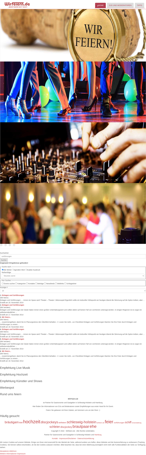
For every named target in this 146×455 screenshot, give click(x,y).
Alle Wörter (7, 270)
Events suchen (9, 284)
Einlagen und (13, 295)
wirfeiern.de (100, 423)
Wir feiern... (6, 317)
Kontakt (55, 438)
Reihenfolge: (6, 272)
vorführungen (119, 423)
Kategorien (20, 284)
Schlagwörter (70, 284)
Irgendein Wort (18, 270)
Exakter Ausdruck (32, 270)
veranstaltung (136, 423)
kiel (21, 422)
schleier (54, 426)
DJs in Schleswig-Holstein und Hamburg (5, 245)
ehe (93, 426)
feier (109, 421)
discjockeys (49, 422)
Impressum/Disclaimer (67, 438)
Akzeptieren (4, 451)
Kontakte (30, 284)
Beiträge (39, 284)
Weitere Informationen (8, 454)
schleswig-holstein (81, 422)
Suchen (4, 260)
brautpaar (81, 426)
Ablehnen (12, 451)
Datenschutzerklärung (86, 438)
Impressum (21, 454)
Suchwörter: (4, 253)
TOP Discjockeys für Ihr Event (10, 245)
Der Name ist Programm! (1, 245)
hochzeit (31, 421)
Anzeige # (4, 287)
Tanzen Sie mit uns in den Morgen (14, 245)
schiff (128, 422)
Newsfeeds (49, 284)
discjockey (66, 426)
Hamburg (97, 435)
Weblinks (59, 284)
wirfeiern (62, 422)
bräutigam (12, 422)
